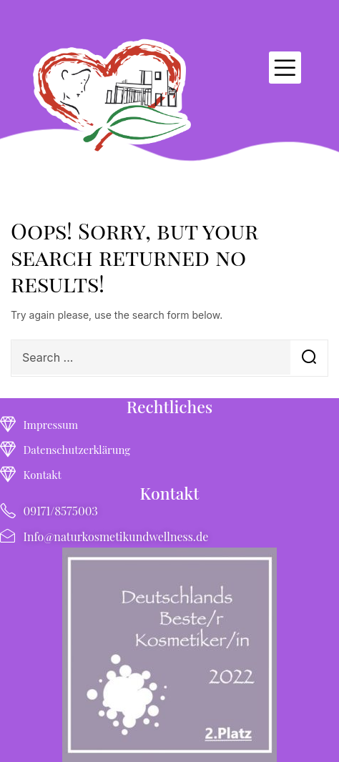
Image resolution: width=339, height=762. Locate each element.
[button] (285, 67)
